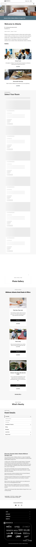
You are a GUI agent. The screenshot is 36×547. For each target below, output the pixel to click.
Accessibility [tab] (7, 420)
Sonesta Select (7, 496)
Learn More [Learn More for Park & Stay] (18, 354)
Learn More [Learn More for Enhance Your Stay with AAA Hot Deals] (18, 388)
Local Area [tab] (18, 432)
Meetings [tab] (7, 429)
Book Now (18, 320)
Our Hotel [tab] (18, 416)
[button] (17, 4)
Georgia (16, 496)
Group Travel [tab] (18, 434)
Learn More (18, 66)
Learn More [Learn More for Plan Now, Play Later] (18, 323)
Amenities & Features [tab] (18, 424)
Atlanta (20, 496)
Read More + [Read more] (6, 43)
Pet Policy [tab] (7, 422)
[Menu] (31, 1)
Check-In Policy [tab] (8, 418)
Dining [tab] (6, 426)
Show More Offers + (18, 394)
